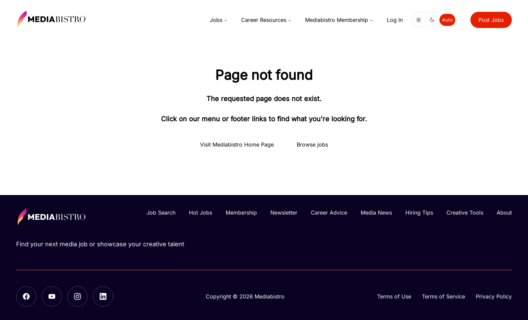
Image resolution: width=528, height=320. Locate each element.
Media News (376, 212)
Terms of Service (443, 296)
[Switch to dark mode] (432, 20)
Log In (395, 20)
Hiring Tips (419, 212)
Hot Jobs (200, 212)
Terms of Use (394, 296)
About (504, 212)
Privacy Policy (494, 296)
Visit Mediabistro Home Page (237, 144)
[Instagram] (77, 296)
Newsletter (283, 212)
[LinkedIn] (103, 296)
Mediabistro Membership (339, 20)
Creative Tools (465, 212)
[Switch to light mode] (418, 20)
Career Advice (329, 212)
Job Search (160, 212)
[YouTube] (52, 296)
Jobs (219, 20)
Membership (241, 212)
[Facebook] (26, 296)
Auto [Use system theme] (447, 20)
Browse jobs (312, 144)
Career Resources (266, 20)
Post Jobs (491, 20)
